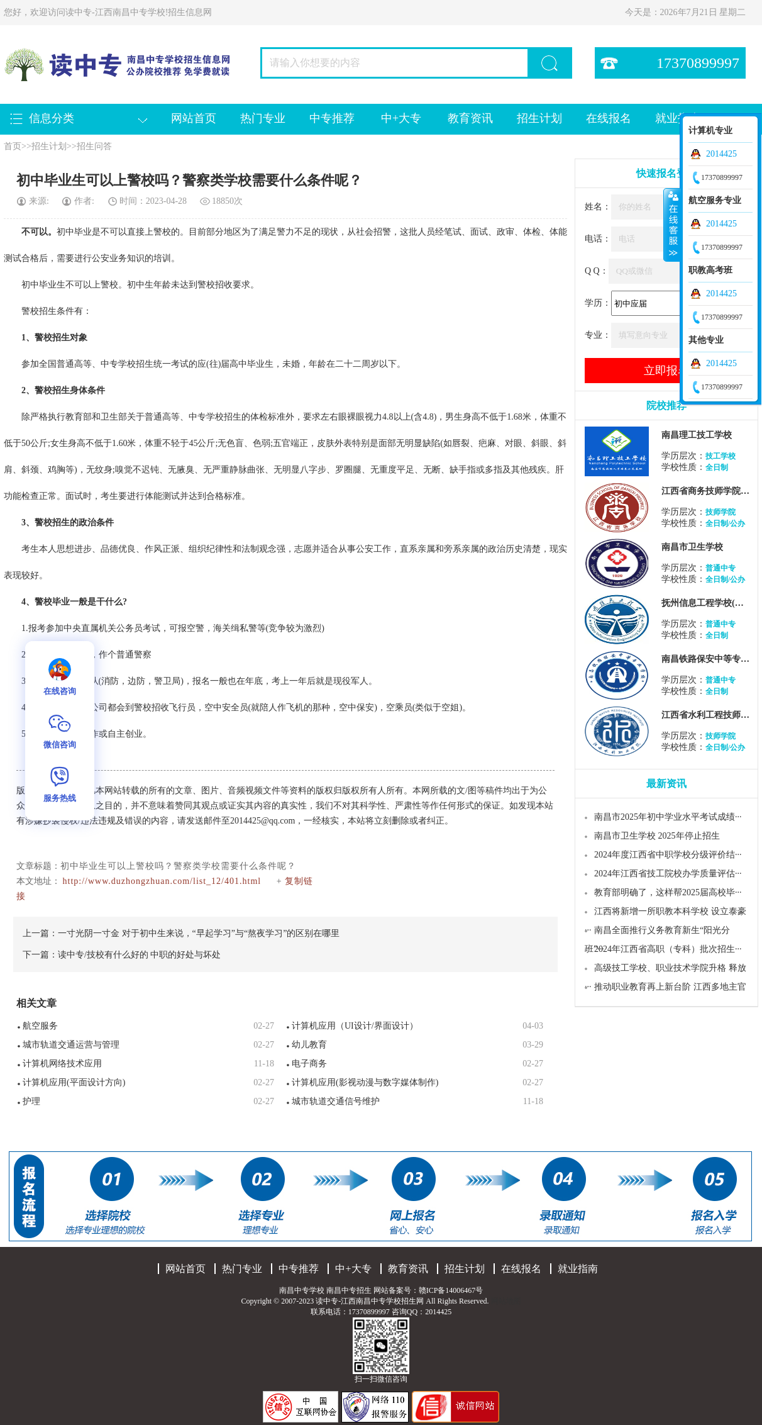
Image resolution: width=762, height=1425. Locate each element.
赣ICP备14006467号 (451, 1290)
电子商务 (309, 1063)
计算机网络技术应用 (62, 1063)
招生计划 (539, 118)
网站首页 (193, 118)
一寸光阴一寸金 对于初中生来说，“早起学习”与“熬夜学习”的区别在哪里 (199, 933)
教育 (74, 417)
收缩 (672, 224)
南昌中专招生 (349, 1290)
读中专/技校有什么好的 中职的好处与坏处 (139, 954)
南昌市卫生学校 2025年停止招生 (657, 836)
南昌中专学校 (302, 1290)
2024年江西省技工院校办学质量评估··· (668, 873)
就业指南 (578, 1268)
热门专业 (262, 118)
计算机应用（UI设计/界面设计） (355, 1026)
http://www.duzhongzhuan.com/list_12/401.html (162, 881)
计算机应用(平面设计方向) (74, 1082)
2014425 (721, 154)
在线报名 (608, 118)
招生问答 (94, 146)
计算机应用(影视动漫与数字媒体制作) (365, 1082)
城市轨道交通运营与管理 (71, 1044)
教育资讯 (470, 118)
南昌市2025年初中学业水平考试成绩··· (668, 817)
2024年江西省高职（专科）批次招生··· (668, 949)
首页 (12, 146)
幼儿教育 (309, 1044)
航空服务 (40, 1026)
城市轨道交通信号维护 (336, 1101)
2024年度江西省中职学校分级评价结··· (668, 854)
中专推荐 (332, 118)
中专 (109, 364)
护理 (31, 1101)
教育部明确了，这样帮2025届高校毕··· (668, 892)
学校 (127, 364)
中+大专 (401, 118)
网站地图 (506, 1301)
